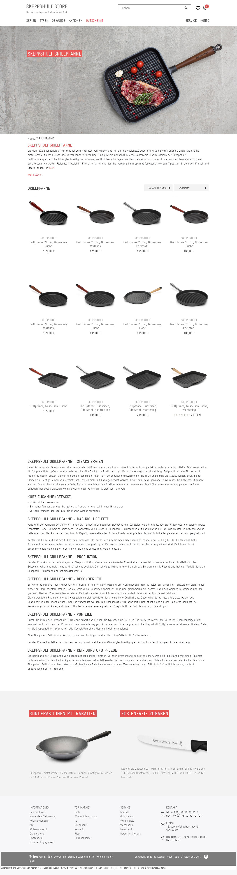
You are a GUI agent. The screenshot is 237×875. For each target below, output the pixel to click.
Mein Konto (126, 829)
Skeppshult (81, 825)
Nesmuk (79, 829)
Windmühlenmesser (86, 816)
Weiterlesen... (35, 174)
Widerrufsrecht (38, 829)
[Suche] (186, 8)
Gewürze (58, 21)
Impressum (36, 838)
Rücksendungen (39, 820)
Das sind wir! (37, 812)
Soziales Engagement (42, 842)
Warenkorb (126, 825)
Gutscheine (94, 21)
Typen (44, 21)
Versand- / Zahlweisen (43, 816)
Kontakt (124, 812)
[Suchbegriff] (150, 8)
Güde (77, 812)
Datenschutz (37, 833)
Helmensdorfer (83, 838)
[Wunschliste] (196, 8)
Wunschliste (127, 820)
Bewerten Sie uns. (130, 833)
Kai (76, 820)
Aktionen (75, 21)
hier (51, 168)
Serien (31, 21)
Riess (78, 833)
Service (191, 21)
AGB (32, 825)
